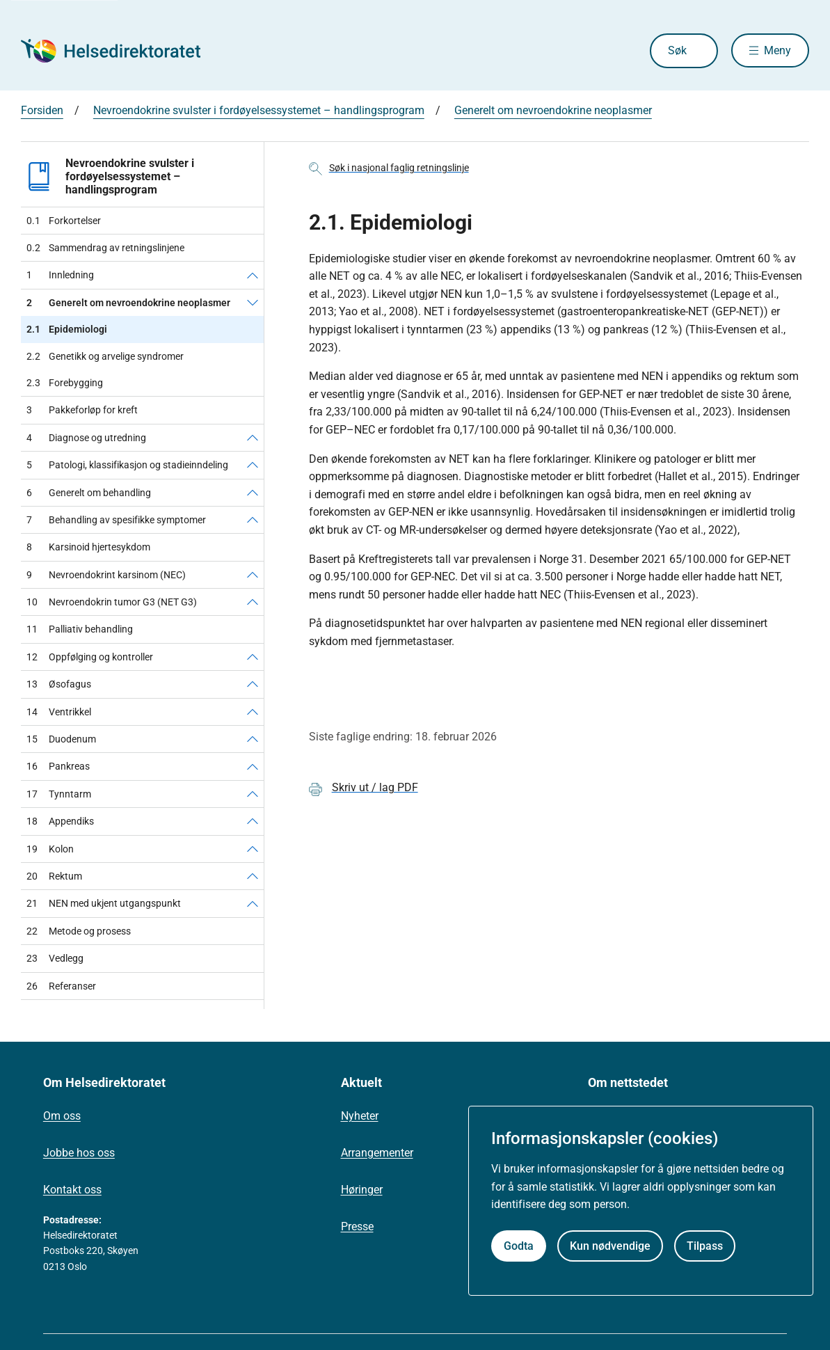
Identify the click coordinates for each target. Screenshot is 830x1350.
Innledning (60, 275)
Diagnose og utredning (86, 437)
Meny (777, 50)
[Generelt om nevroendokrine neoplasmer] (252, 302)
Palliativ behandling (79, 629)
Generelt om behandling (88, 492)
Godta (519, 1246)
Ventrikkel (58, 712)
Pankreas (58, 766)
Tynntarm (58, 794)
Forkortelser (63, 220)
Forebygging (64, 382)
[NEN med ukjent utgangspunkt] (252, 903)
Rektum (54, 876)
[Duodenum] (252, 739)
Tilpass (705, 1246)
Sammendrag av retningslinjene (105, 247)
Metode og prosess (78, 931)
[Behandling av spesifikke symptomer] (252, 519)
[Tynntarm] (252, 794)
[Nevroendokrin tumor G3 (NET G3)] (252, 602)
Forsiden (42, 110)
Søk (676, 50)
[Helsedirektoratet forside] (121, 51)
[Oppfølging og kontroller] (252, 657)
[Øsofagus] (252, 684)
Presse (357, 1226)
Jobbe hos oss (79, 1152)
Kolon (50, 849)
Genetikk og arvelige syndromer (105, 356)
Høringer (362, 1189)
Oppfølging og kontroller (89, 657)
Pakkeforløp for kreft (82, 410)
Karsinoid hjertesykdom (88, 547)
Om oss (62, 1115)
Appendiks (60, 821)
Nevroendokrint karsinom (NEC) (106, 574)
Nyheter (359, 1115)
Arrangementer (377, 1152)
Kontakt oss (72, 1189)
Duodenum (61, 739)
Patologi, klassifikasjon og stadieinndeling (127, 464)
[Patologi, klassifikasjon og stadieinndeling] (252, 464)
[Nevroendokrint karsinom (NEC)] (252, 574)
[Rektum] (252, 876)
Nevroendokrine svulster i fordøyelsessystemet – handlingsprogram (258, 110)
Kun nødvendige (610, 1246)
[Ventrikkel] (252, 712)
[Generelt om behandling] (252, 492)
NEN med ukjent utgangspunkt (103, 903)
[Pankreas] (252, 766)
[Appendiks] (252, 821)
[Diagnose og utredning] (252, 437)
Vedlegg (54, 958)
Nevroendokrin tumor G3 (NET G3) (111, 602)
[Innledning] (252, 275)
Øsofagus (58, 684)
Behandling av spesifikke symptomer (116, 519)
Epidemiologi (66, 329)
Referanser (61, 986)
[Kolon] (252, 849)
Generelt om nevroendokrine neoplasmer (553, 110)
